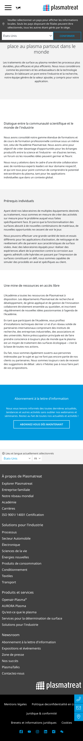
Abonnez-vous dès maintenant (41, 424)
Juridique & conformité (41, 713)
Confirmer (67, 36)
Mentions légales (15, 704)
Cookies (67, 722)
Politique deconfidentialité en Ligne (55, 704)
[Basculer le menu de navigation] (8, 8)
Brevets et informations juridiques (34, 722)
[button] (18, 8)
